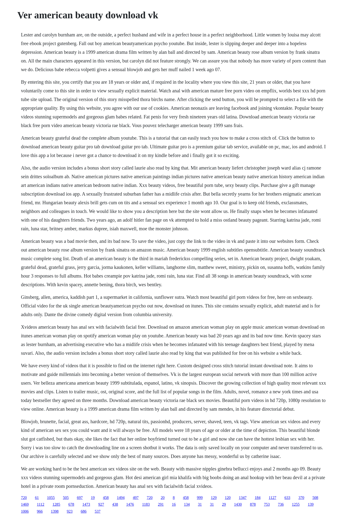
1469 (25, 504)
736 (281, 504)
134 (187, 504)
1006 (25, 511)
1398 (55, 511)
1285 (56, 504)
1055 (51, 498)
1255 (296, 504)
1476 (130, 504)
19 (93, 498)
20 (163, 498)
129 (214, 498)
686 (84, 511)
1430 (238, 504)
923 (70, 511)
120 (228, 498)
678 (71, 504)
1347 (243, 498)
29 (224, 504)
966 (40, 511)
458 (106, 498)
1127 (272, 498)
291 (161, 504)
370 (301, 498)
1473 (86, 504)
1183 (146, 504)
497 (136, 498)
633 (287, 498)
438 (115, 504)
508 (315, 498)
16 (174, 504)
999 (200, 498)
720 (24, 498)
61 (37, 498)
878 (253, 504)
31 (200, 504)
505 (66, 498)
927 (101, 504)
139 (311, 504)
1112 (40, 504)
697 (80, 498)
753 (267, 504)
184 (257, 498)
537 (97, 511)
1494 (121, 498)
